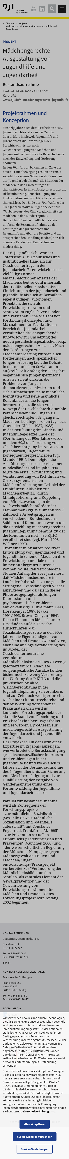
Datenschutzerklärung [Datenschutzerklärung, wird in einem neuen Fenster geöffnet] (34, 1115)
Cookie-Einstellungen (34, 1153)
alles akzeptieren (34, 1128)
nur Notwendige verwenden (34, 1140)
